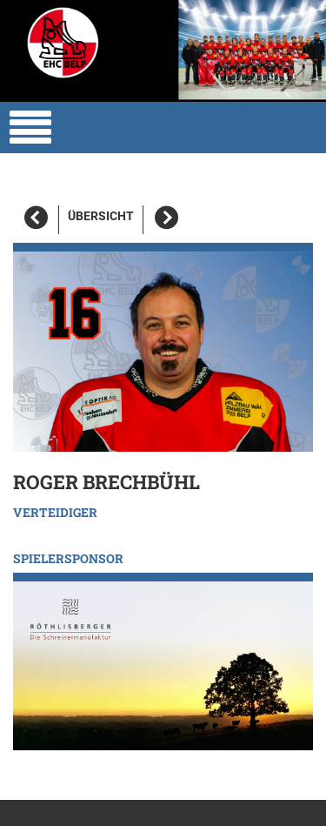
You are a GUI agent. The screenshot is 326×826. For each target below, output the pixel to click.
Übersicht (101, 216)
